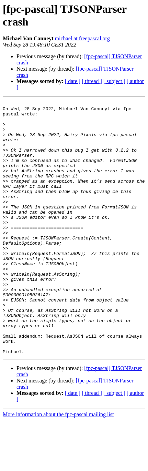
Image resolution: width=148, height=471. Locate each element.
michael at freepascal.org (82, 38)
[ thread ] (92, 81)
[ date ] (72, 81)
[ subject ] (114, 81)
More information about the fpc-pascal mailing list (58, 465)
